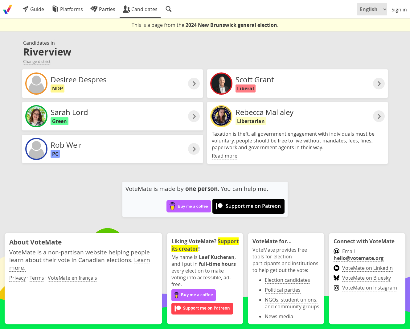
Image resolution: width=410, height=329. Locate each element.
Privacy (17, 277)
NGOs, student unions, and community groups (292, 303)
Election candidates (287, 280)
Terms (37, 277)
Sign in (399, 9)
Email (358, 254)
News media (279, 316)
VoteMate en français (72, 277)
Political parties (283, 289)
